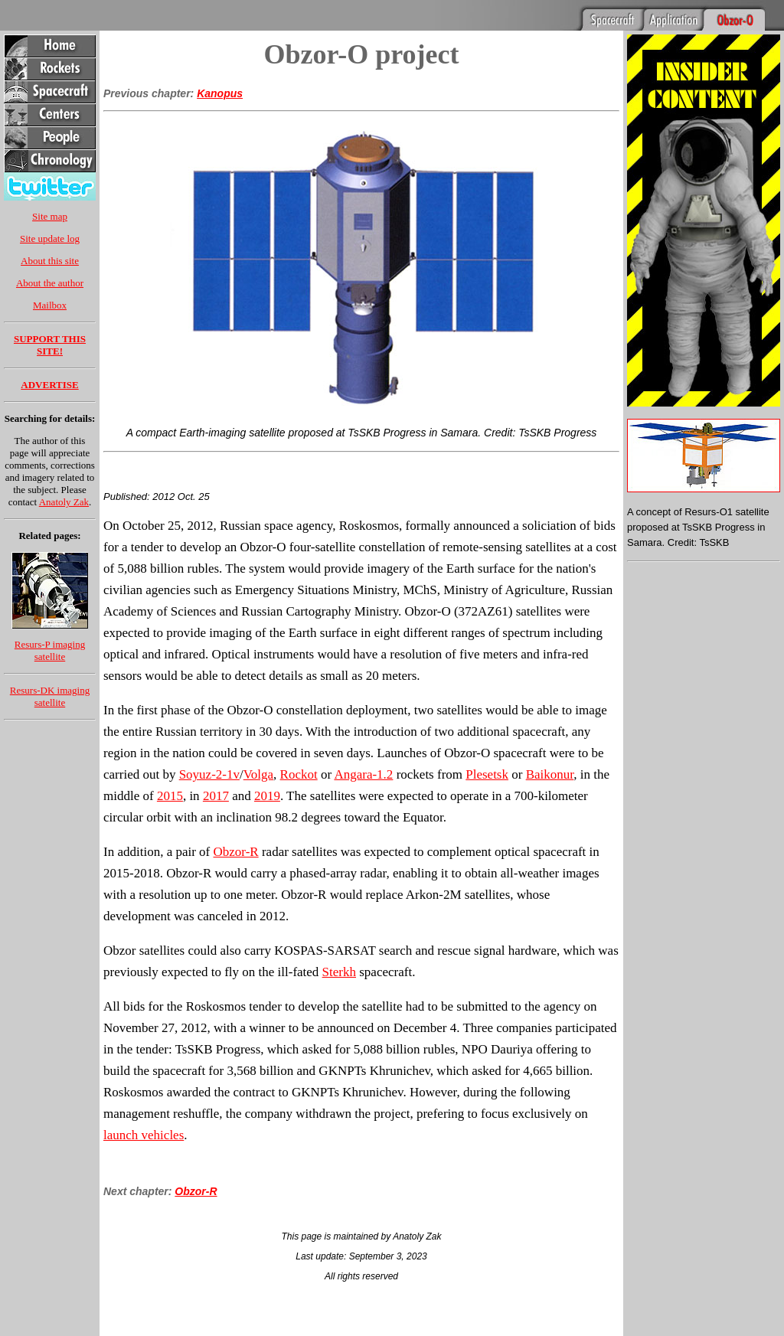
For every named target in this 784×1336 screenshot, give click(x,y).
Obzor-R (236, 851)
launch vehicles (143, 1135)
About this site (50, 260)
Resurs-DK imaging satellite (50, 696)
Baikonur (550, 774)
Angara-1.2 (363, 774)
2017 (216, 796)
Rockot (299, 774)
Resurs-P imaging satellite (50, 650)
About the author (49, 283)
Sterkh (339, 972)
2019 (267, 796)
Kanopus (220, 93)
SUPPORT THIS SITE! (50, 345)
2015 (170, 796)
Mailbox (50, 305)
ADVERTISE (49, 384)
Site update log (50, 238)
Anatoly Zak (64, 502)
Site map (49, 216)
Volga (258, 774)
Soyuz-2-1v (209, 774)
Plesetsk (487, 774)
